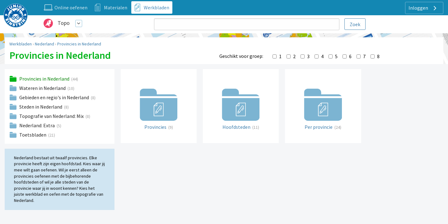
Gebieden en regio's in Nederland (54, 97)
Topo (64, 22)
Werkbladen (20, 44)
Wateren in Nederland (43, 88)
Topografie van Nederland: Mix (52, 116)
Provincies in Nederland (79, 44)
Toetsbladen (33, 135)
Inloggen (423, 8)
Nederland (44, 44)
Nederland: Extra (37, 125)
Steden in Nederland (41, 107)
